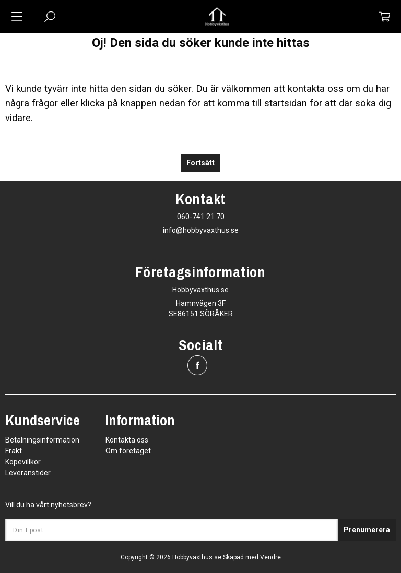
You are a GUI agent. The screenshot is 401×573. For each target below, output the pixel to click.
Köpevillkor (23, 462)
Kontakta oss (126, 440)
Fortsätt (200, 163)
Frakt (13, 451)
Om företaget (128, 451)
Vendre (270, 557)
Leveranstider (28, 473)
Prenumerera (367, 530)
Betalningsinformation (42, 440)
